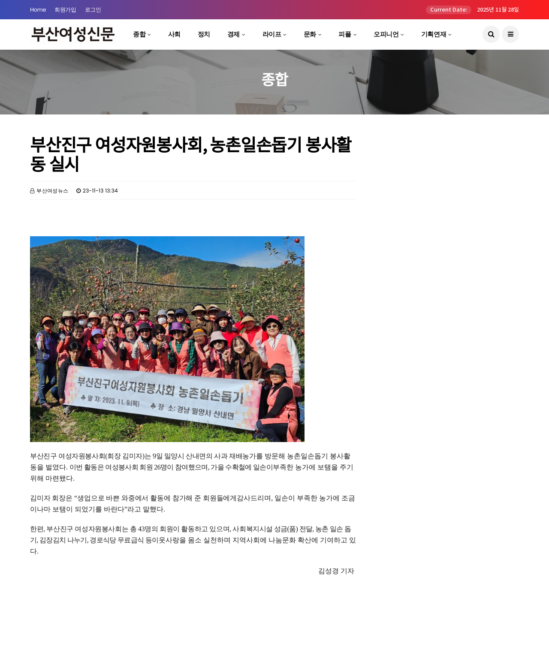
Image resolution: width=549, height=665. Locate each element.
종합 (139, 34)
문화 (310, 34)
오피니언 (386, 34)
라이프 (271, 34)
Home (38, 10)
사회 (174, 34)
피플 (344, 34)
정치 (204, 34)
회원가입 (65, 10)
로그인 (93, 10)
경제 (233, 34)
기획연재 (433, 34)
